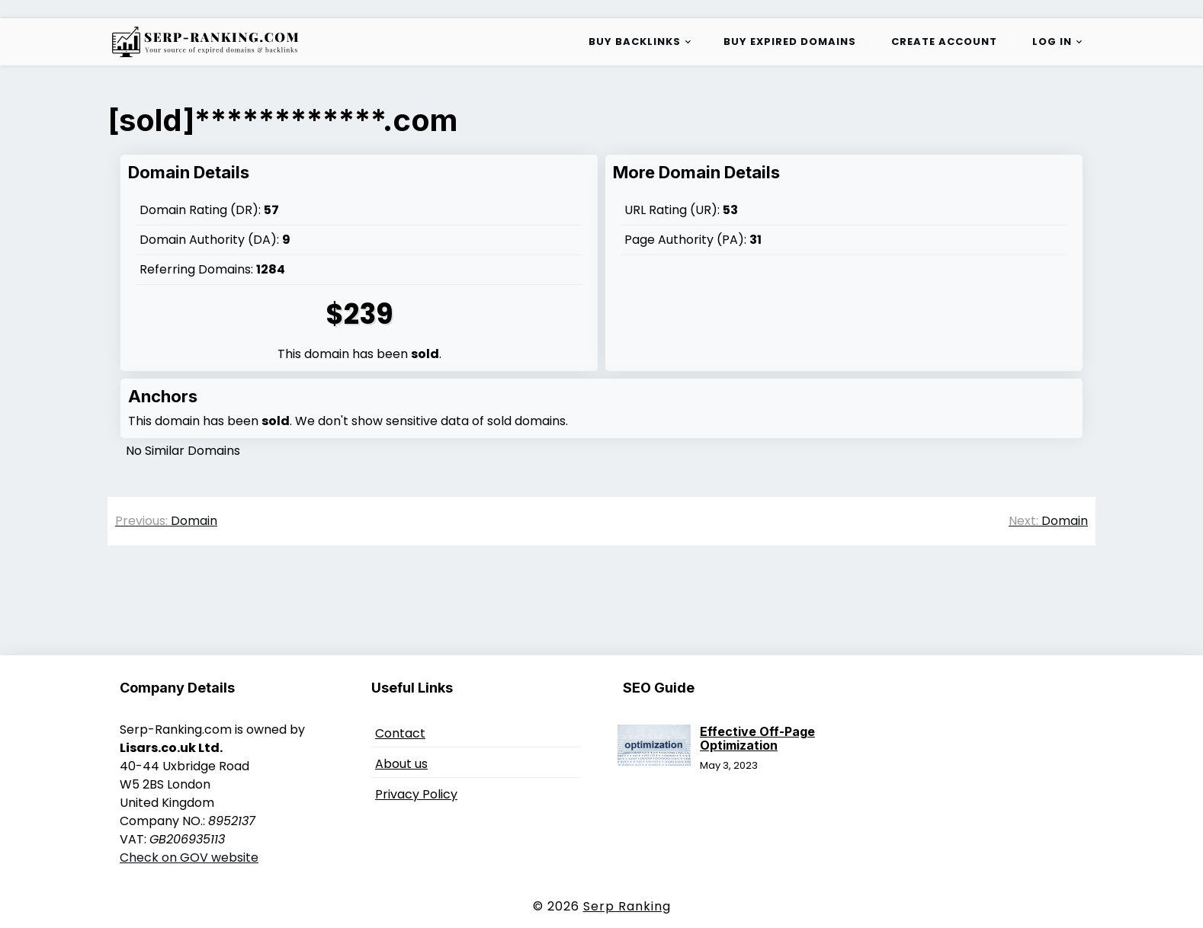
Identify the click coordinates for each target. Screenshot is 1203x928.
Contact (400, 733)
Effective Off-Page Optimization (757, 738)
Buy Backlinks (635, 41)
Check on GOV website (189, 857)
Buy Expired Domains (789, 41)
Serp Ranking (627, 906)
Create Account (944, 41)
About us (401, 764)
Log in (1052, 41)
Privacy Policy (416, 794)
